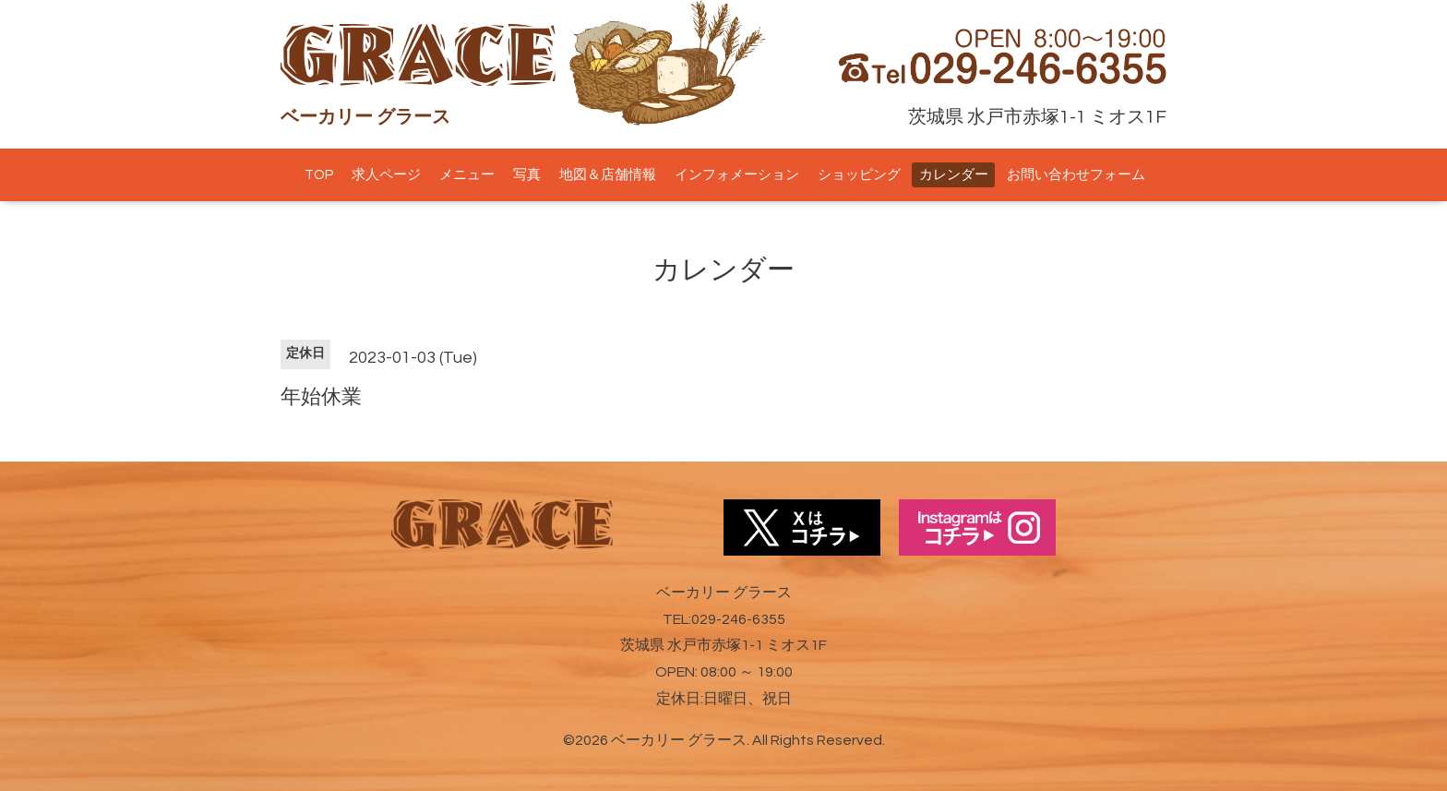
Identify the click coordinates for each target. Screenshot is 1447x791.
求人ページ (386, 175)
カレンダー (953, 175)
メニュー (467, 175)
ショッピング (859, 175)
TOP (319, 175)
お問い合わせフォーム (1076, 175)
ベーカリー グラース (679, 740)
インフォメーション (737, 175)
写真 (527, 175)
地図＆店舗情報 (607, 175)
